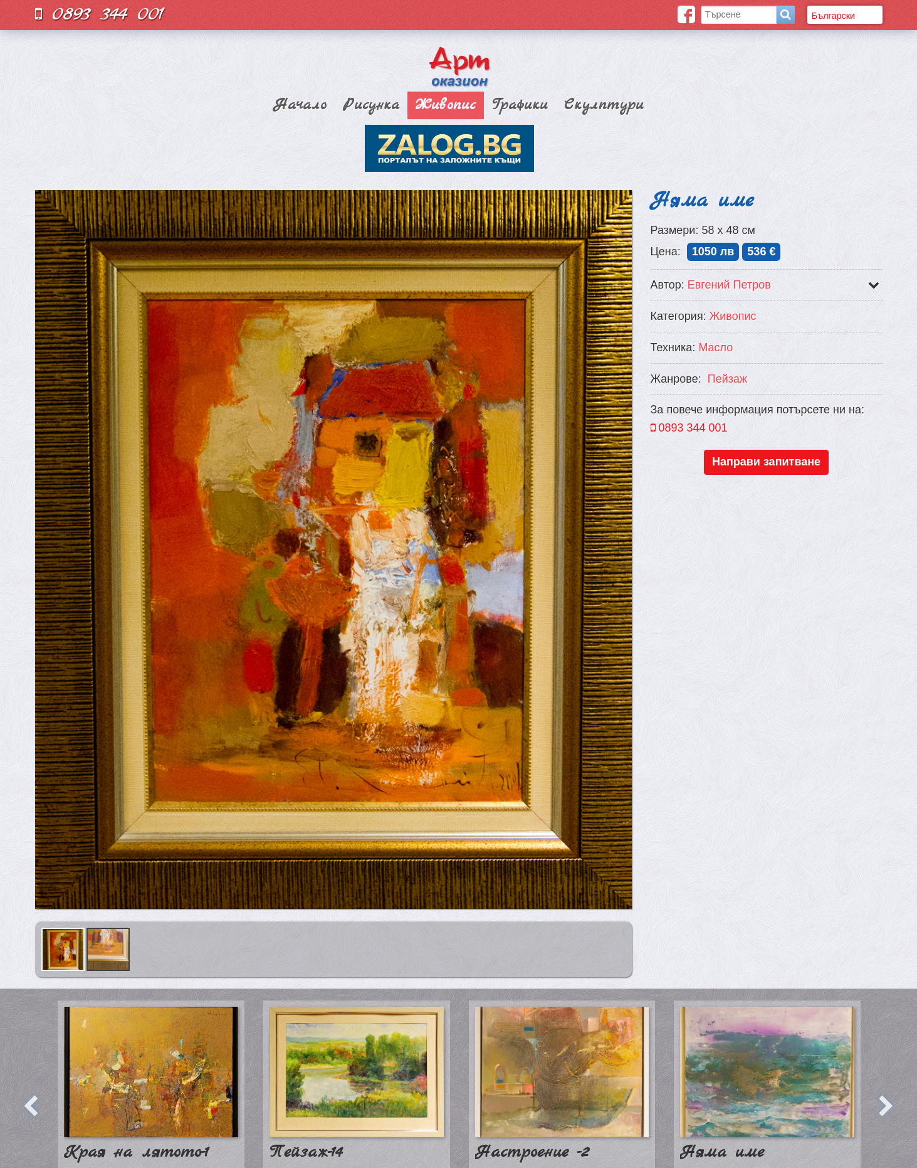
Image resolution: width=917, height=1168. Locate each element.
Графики (520, 105)
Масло (715, 347)
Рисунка (371, 105)
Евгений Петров (729, 285)
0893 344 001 (99, 14)
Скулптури (604, 105)
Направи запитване (766, 461)
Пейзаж (727, 379)
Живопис (446, 105)
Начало (300, 105)
